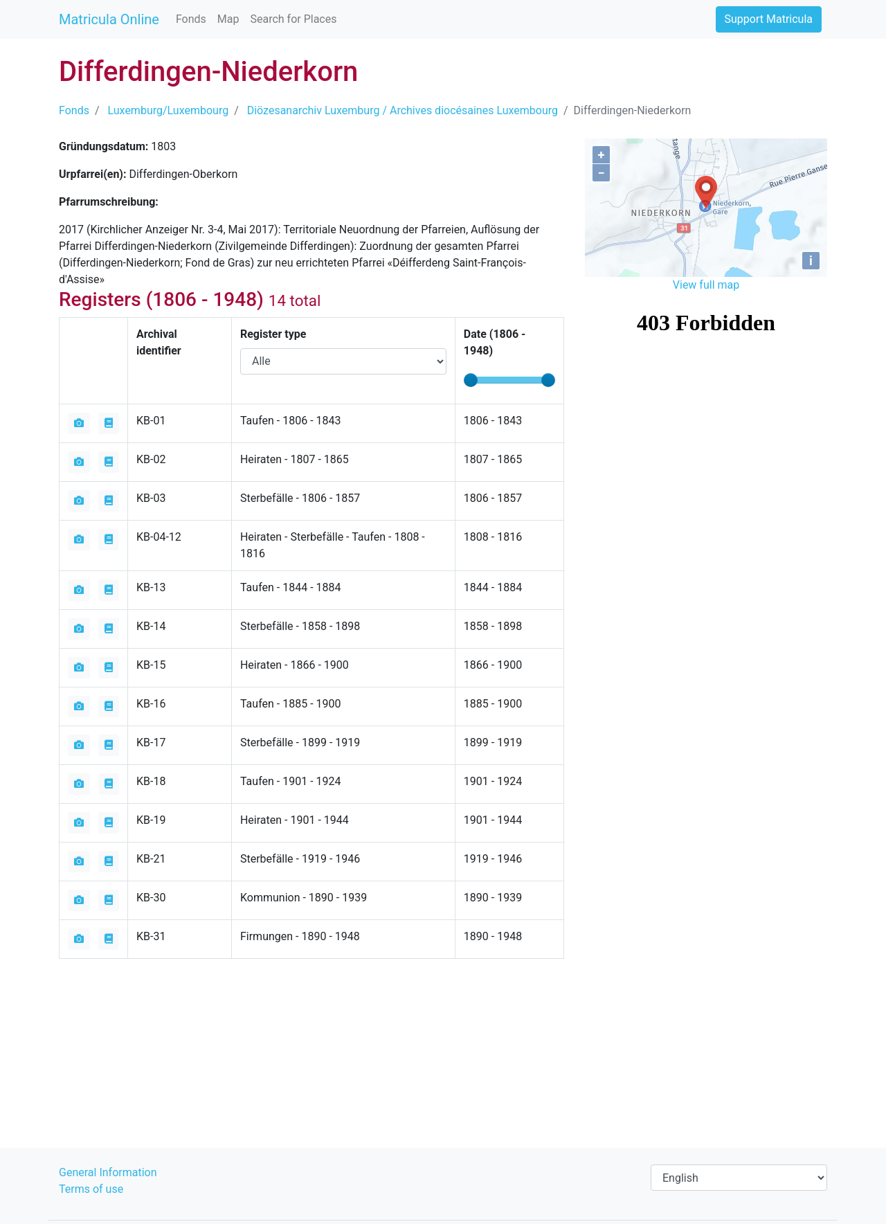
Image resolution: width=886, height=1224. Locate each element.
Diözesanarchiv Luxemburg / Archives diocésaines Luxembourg (402, 110)
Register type (273, 334)
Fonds (191, 19)
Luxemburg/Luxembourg (168, 110)
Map (228, 19)
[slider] (471, 380)
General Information (108, 1172)
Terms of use (91, 1189)
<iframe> (706, 374)
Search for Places (293, 19)
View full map (706, 284)
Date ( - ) (495, 342)
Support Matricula (769, 19)
